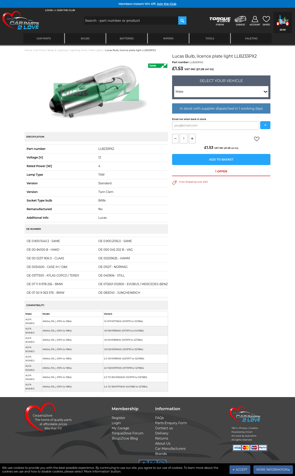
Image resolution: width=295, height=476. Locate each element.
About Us (162, 443)
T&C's (234, 428)
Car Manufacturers (170, 449)
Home (28, 50)
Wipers (168, 38)
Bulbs (85, 38)
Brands (161, 454)
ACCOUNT (255, 24)
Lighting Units (78, 50)
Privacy (243, 428)
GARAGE (240, 24)
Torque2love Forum (127, 433)
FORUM (220, 24)
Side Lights (96, 50)
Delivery (162, 433)
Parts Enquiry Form (171, 423)
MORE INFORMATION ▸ (273, 469)
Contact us (164, 428)
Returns (161, 438)
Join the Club (166, 4)
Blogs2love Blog (125, 438)
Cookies (253, 428)
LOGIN (49, 10)
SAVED (266, 24)
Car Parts (43, 38)
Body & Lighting (58, 50)
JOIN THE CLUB (66, 10)
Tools (209, 38)
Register (118, 418)
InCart (248, 431)
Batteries (127, 38)
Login (116, 423)
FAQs (159, 418)
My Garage (120, 428)
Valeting (251, 38)
